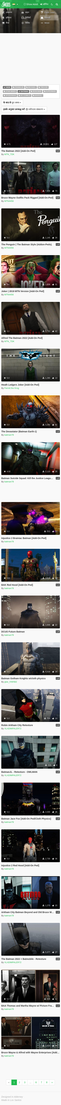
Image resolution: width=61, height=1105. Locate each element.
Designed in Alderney (12, 1096)
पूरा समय (12, 102)
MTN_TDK (9, 154)
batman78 (9, 435)
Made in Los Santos (11, 1100)
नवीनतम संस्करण (24, 109)
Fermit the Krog (11, 388)
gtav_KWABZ (10, 682)
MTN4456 (9, 201)
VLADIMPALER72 (12, 728)
